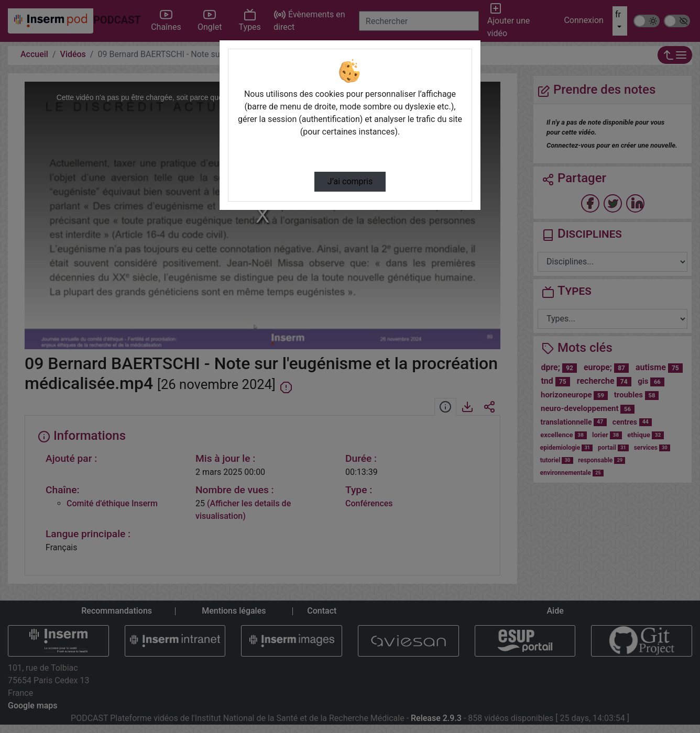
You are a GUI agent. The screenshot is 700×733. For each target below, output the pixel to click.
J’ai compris (350, 181)
